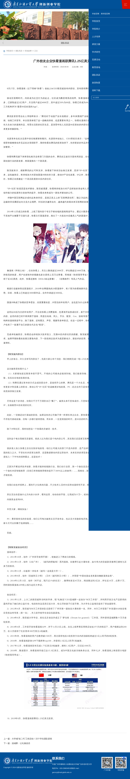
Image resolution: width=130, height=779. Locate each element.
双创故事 (28, 51)
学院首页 (9, 51)
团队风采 (19, 51)
